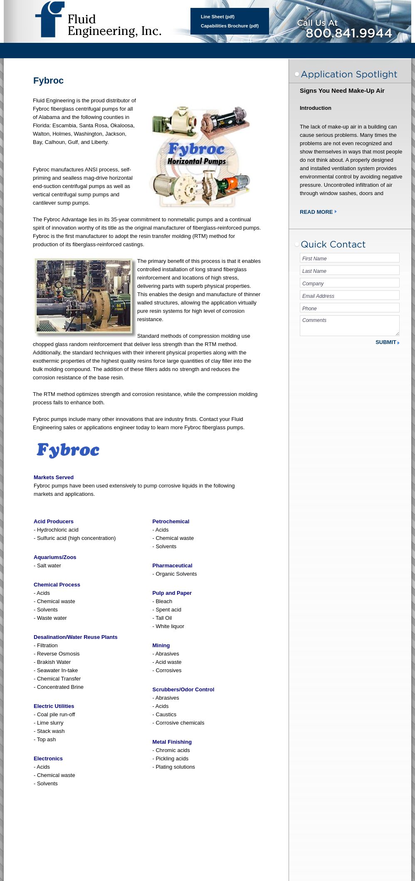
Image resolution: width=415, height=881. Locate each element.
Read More (316, 212)
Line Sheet (212, 16)
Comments (350, 325)
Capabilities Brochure (224, 25)
